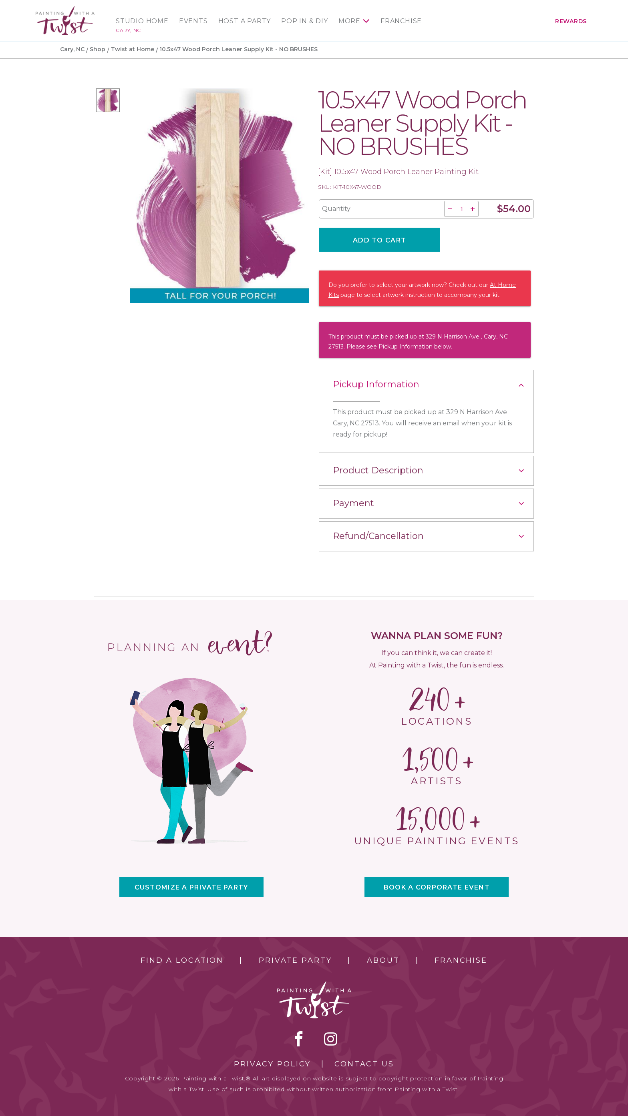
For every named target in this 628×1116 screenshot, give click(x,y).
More (349, 21)
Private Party (295, 960)
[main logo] (65, 9)
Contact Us (364, 1064)
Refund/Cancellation (378, 536)
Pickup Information (376, 384)
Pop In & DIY (304, 21)
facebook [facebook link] (298, 1038)
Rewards (571, 21)
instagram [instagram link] (330, 1038)
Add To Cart (379, 240)
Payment (353, 503)
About (383, 960)
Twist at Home (132, 49)
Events (193, 21)
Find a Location (182, 960)
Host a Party (244, 21)
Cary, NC (128, 30)
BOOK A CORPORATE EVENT (437, 887)
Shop (97, 49)
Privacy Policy (272, 1064)
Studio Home (142, 21)
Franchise (401, 21)
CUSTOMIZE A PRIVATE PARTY (191, 887)
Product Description (378, 470)
